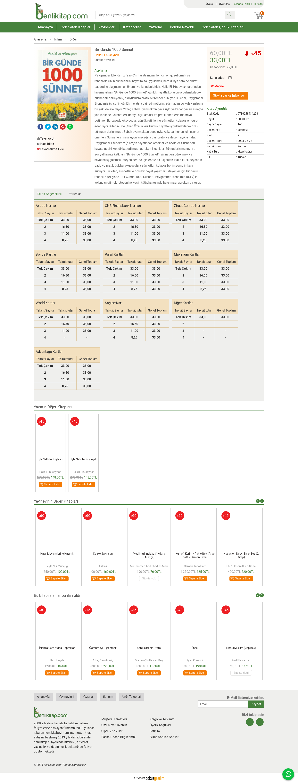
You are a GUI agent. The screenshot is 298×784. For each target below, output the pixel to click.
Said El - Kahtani (241, 660)
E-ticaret (139, 778)
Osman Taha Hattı (195, 566)
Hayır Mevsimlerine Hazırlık (56, 553)
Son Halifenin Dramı (149, 647)
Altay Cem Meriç (103, 660)
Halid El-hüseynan (50, 471)
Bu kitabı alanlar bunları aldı (57, 595)
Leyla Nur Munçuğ (57, 566)
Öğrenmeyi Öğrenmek (103, 647)
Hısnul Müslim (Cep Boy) (241, 647)
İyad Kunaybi (195, 660)
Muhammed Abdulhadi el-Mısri (149, 566)
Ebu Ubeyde (57, 660)
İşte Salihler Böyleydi (50, 459)
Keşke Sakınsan (103, 553)
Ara (230, 15)
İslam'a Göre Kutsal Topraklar (57, 647)
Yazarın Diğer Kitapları (53, 407)
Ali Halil (103, 566)
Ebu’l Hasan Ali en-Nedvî (241, 566)
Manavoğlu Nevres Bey (149, 660)
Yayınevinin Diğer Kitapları (56, 501)
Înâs (195, 647)
